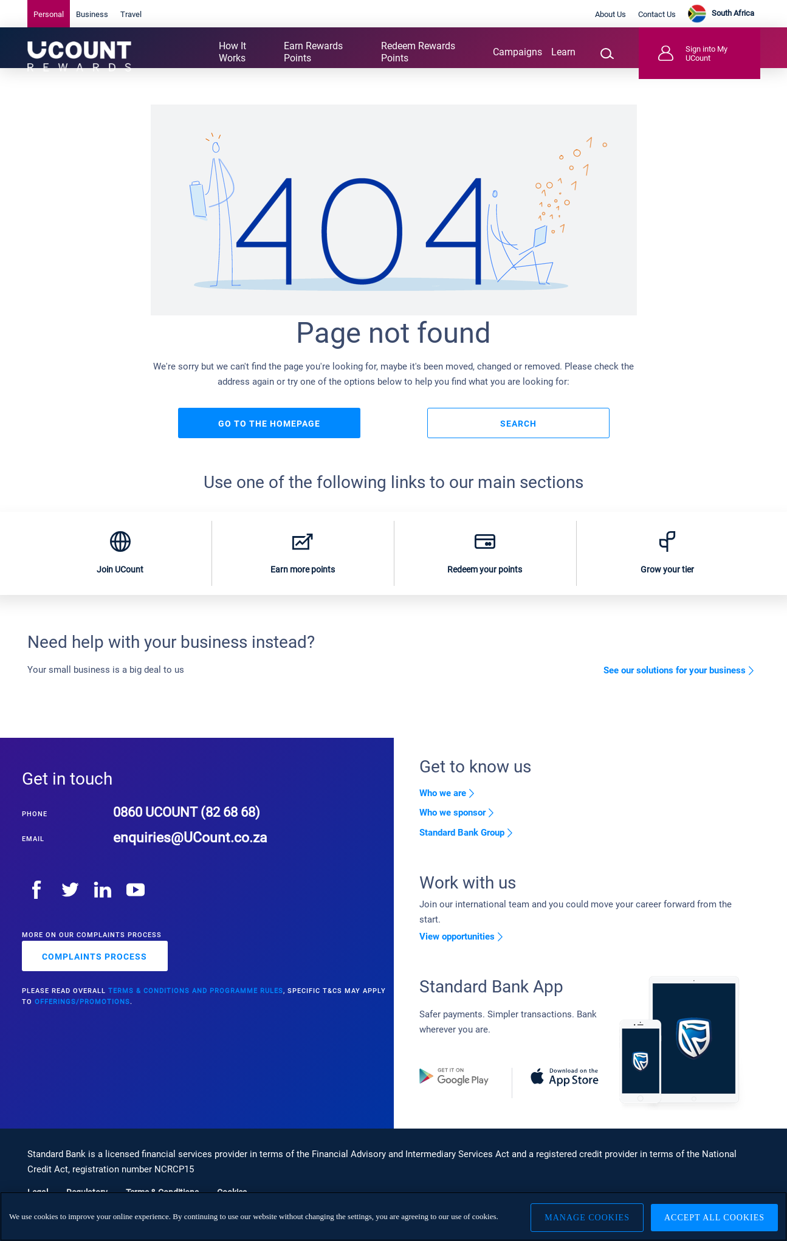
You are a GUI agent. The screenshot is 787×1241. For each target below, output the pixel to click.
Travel (131, 14)
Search (518, 434)
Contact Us (657, 14)
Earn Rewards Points (313, 52)
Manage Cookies (582, 1216)
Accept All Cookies (714, 1216)
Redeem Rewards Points (418, 52)
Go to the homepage (269, 434)
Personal (48, 14)
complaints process (94, 973)
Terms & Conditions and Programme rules (195, 1008)
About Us (610, 14)
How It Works (232, 52)
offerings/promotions (82, 1019)
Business (92, 14)
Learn (563, 52)
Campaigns (517, 52)
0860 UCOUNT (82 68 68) (192, 828)
